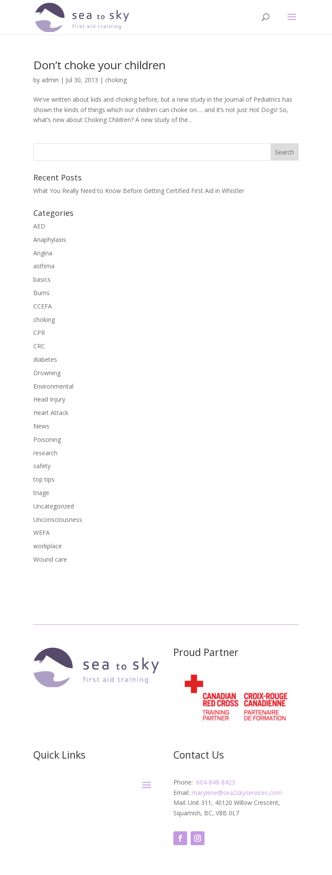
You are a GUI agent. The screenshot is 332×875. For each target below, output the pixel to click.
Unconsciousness (57, 519)
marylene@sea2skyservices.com (237, 792)
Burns (41, 293)
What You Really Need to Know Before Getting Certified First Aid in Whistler (138, 191)
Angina (42, 253)
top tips (43, 479)
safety (42, 466)
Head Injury (49, 399)
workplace (47, 546)
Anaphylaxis (49, 239)
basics (42, 279)
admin (50, 80)
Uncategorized (53, 506)
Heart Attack (50, 413)
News (41, 426)
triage (41, 493)
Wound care (50, 559)
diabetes (45, 359)
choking (116, 80)
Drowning (47, 373)
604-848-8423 (215, 782)
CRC (39, 346)
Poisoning (47, 439)
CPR (39, 332)
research (45, 453)
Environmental (53, 386)
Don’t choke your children (99, 65)
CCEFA (42, 306)
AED (39, 226)
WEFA (41, 532)
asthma (43, 266)
